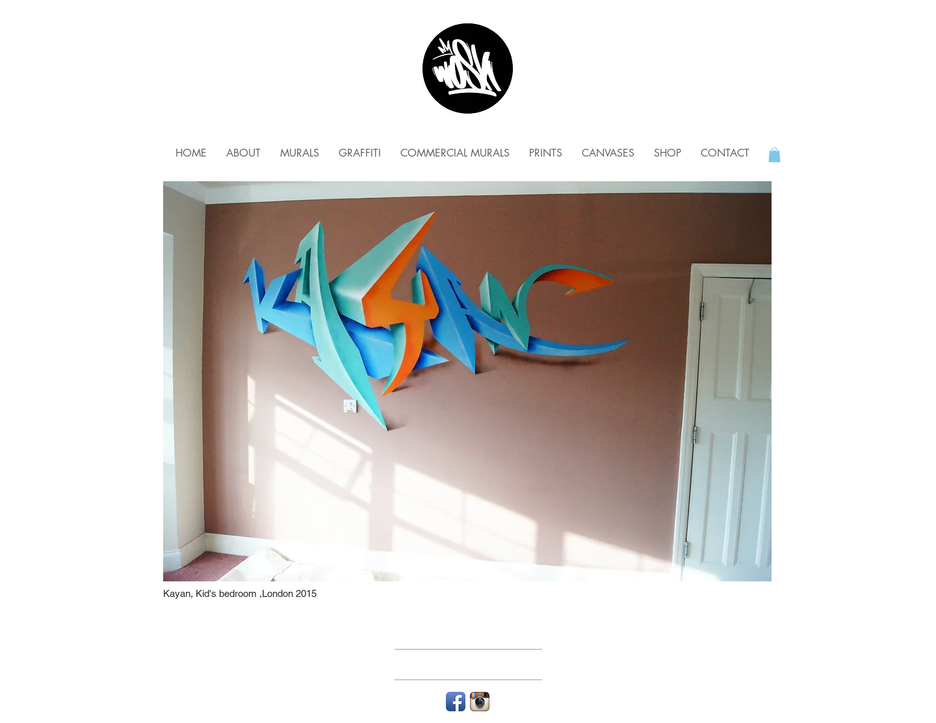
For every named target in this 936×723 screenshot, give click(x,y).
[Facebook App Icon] (455, 701)
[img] (467, 381)
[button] (774, 154)
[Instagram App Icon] (479, 701)
